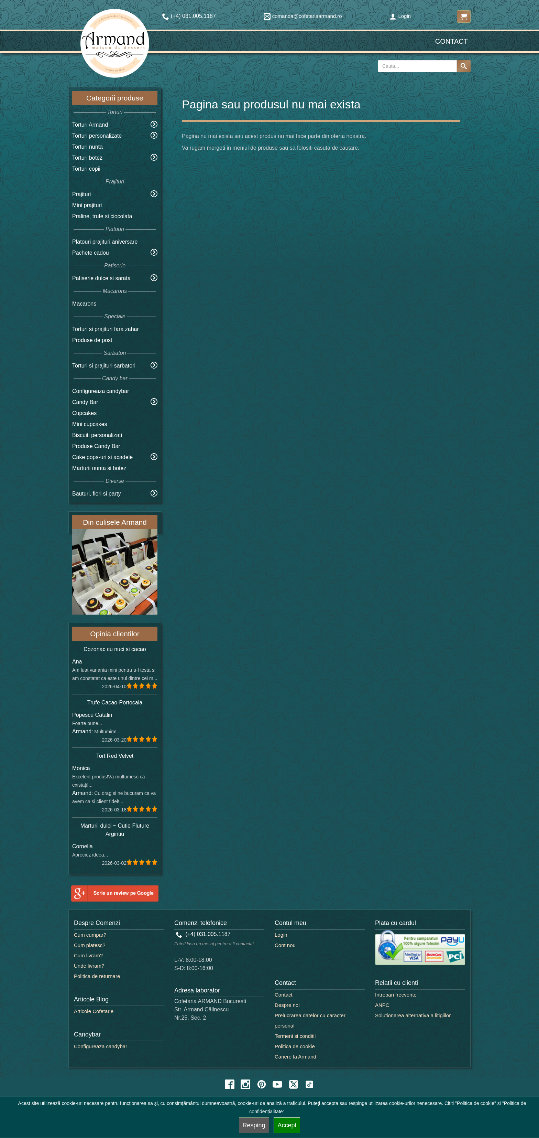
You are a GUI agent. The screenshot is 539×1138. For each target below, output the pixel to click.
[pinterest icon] (261, 1084)
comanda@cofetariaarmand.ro (303, 16)
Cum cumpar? (90, 935)
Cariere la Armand (295, 1057)
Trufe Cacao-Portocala (114, 702)
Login (400, 16)
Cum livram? (88, 955)
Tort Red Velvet (115, 756)
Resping (254, 1125)
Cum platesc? (90, 945)
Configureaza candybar (100, 391)
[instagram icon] (245, 1084)
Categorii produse (114, 98)
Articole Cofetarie (93, 1011)
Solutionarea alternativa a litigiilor (413, 1015)
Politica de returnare (97, 976)
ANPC (382, 1005)
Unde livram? (89, 966)
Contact (451, 41)
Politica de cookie (295, 1046)
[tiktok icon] (309, 1084)
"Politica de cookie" (475, 1103)
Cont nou (285, 945)
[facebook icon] (229, 1084)
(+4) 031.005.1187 (203, 934)
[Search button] (464, 66)
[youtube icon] (277, 1084)
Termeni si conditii (295, 1036)
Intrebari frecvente (396, 995)
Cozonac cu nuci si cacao (115, 649)
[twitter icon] (293, 1084)
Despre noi (287, 1005)
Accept (286, 1125)
